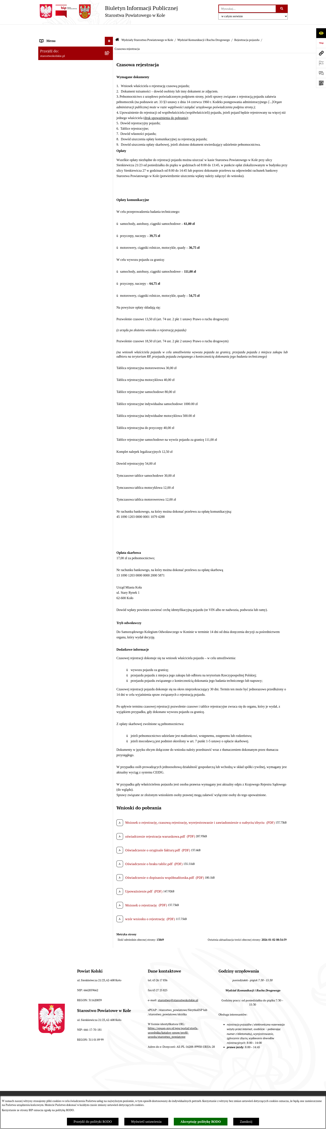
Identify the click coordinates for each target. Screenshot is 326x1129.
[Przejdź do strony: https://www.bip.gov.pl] (321, 43)
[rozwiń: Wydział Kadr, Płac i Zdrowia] (110, 206)
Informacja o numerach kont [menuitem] (61, 118)
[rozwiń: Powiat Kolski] (110, 63)
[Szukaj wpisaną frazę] (282, 9)
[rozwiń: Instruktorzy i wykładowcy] (110, 551)
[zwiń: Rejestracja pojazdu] (110, 368)
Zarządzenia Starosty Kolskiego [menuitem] (63, 1094)
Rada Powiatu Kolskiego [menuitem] (57, 93)
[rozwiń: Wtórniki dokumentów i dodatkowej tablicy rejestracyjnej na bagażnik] (110, 646)
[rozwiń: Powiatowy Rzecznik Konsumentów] (110, 1010)
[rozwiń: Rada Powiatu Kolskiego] (110, 93)
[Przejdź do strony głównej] (108, 11)
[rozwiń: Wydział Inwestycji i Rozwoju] (110, 928)
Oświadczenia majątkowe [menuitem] (59, 1085)
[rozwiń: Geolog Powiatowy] (110, 988)
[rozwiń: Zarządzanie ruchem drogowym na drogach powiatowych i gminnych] (110, 320)
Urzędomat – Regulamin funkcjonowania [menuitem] (70, 164)
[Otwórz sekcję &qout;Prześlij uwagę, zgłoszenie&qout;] (321, 73)
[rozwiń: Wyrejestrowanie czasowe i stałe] (110, 662)
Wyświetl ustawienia (146, 1121)
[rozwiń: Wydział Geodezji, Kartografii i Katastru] (110, 912)
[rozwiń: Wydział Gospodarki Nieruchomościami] (110, 239)
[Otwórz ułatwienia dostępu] (321, 33)
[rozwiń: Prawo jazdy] (110, 492)
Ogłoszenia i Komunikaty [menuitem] (58, 46)
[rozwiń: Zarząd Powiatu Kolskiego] (110, 101)
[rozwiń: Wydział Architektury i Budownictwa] (110, 228)
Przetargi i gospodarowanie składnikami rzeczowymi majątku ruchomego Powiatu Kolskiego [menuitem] (70, 1064)
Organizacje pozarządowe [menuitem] (59, 134)
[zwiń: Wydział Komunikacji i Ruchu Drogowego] (110, 266)
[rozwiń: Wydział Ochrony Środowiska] (110, 255)
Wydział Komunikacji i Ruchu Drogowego (203, 29)
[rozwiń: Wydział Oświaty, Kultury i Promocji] (110, 885)
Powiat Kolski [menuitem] (50, 63)
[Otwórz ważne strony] (321, 63)
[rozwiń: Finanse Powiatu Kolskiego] (110, 110)
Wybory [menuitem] (45, 84)
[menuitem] (75, 184)
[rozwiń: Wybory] (110, 85)
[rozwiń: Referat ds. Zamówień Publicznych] (110, 939)
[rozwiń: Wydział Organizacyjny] (110, 217)
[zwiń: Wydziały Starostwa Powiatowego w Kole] (110, 173)
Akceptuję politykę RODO (200, 1121)
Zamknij (246, 1121)
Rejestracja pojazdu (246, 29)
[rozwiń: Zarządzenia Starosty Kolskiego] (110, 1094)
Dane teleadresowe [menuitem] (54, 55)
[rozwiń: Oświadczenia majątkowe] (110, 1085)
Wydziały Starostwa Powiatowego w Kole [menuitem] (70, 173)
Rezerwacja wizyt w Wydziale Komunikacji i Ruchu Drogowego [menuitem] (72, 153)
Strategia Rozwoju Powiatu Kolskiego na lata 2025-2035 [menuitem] (70, 74)
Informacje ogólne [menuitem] (53, 38)
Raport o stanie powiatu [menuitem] (57, 143)
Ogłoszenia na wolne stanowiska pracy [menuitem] (68, 1077)
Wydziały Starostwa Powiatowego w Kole (147, 29)
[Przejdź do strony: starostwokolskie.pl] (321, 53)
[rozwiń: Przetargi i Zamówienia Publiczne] (110, 126)
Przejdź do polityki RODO (93, 1121)
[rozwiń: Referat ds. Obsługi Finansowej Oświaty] (110, 896)
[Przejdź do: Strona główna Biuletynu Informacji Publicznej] (117, 29)
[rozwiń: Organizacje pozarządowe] (110, 135)
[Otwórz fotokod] (321, 83)
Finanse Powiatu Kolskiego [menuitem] (60, 109)
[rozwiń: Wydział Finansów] (110, 195)
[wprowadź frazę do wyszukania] (247, 9)
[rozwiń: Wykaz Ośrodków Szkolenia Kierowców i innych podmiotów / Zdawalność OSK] (110, 519)
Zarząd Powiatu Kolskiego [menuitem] (59, 101)
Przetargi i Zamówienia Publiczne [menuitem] (65, 126)
